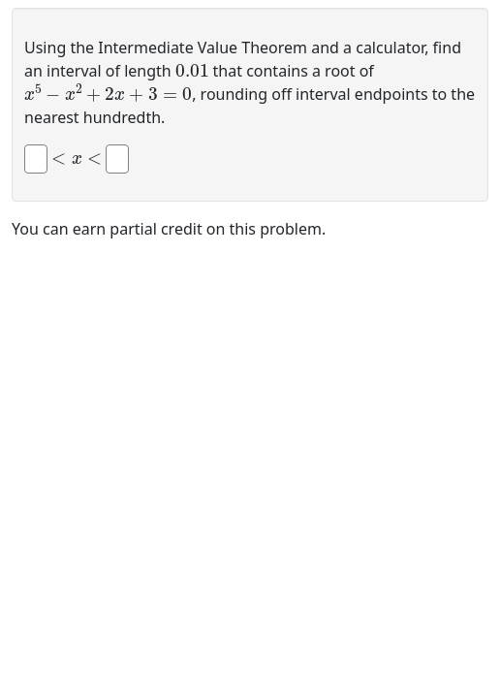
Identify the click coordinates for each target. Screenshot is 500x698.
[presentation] (192, 69)
